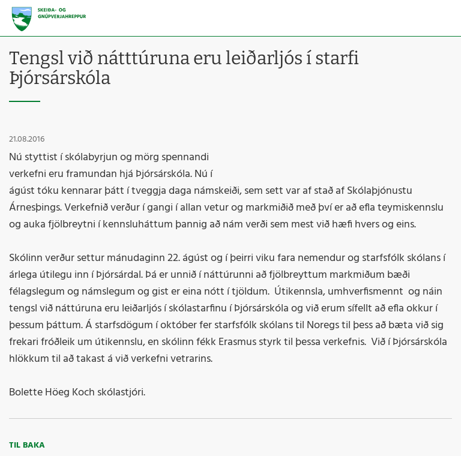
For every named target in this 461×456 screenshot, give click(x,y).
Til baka (27, 445)
